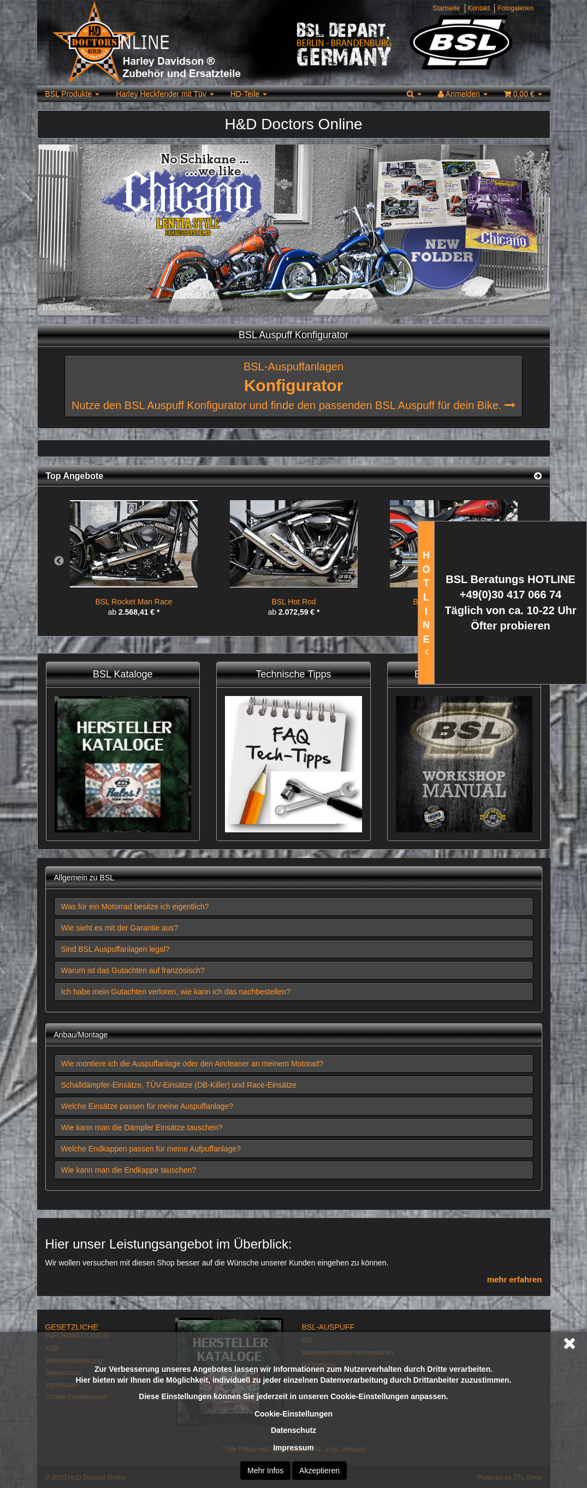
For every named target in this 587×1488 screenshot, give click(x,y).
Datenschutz (293, 1430)
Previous (59, 561)
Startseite (446, 8)
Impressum (293, 1447)
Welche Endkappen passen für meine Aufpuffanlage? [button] (151, 1148)
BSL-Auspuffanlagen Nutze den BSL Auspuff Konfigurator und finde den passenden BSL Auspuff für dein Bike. (293, 386)
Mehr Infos (265, 1470)
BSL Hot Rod (293, 601)
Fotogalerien (515, 8)
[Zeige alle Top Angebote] (538, 476)
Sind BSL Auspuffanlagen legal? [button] (115, 949)
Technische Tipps (293, 674)
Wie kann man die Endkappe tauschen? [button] (129, 1170)
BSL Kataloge (122, 674)
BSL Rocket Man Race (133, 601)
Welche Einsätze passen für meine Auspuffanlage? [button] (147, 1106)
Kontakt (479, 8)
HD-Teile (249, 93)
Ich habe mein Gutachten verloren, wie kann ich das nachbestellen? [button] (175, 991)
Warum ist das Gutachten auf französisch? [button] (133, 970)
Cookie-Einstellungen (293, 1413)
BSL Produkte (72, 93)
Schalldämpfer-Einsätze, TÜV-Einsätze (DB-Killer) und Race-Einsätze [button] (179, 1085)
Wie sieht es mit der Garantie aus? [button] (120, 927)
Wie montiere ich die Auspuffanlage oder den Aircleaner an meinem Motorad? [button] (192, 1063)
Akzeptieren (319, 1470)
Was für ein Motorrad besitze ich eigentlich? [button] (135, 906)
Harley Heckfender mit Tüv (165, 93)
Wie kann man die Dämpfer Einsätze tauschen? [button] (142, 1127)
